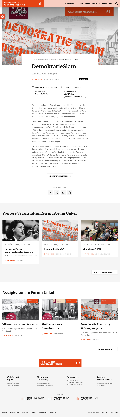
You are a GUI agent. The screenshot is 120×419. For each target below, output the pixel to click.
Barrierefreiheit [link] (14, 415)
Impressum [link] (53, 415)
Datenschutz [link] (42, 415)
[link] (2, 16)
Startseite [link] (35, 59)
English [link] (4, 415)
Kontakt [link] (33, 415)
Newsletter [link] (25, 415)
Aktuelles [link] (44, 59)
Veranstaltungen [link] (55, 59)
